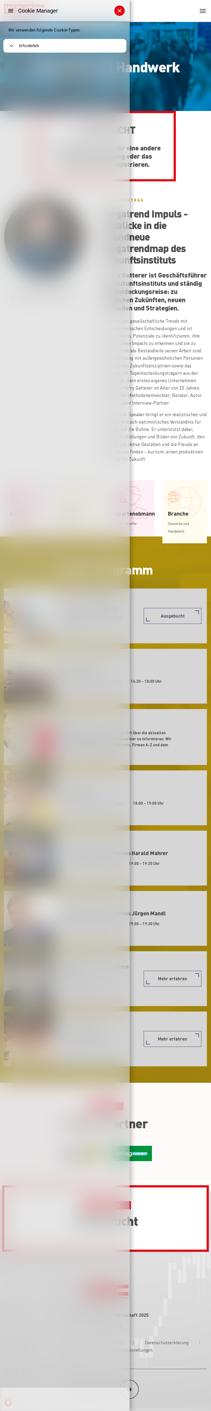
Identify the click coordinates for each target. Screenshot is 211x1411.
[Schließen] (119, 10)
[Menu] (10, 10)
